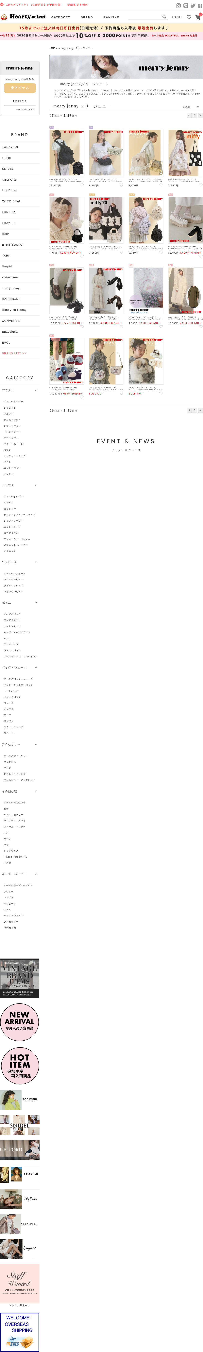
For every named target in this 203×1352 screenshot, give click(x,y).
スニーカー (10, 733)
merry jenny (11, 288)
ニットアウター (12, 468)
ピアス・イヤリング (15, 774)
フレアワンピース (13, 579)
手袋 (6, 832)
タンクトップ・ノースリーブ (19, 514)
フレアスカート (12, 620)
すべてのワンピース (15, 573)
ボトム (7, 909)
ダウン (7, 450)
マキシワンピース (13, 591)
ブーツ (7, 715)
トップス (9, 897)
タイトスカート (12, 626)
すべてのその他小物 (15, 802)
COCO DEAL (11, 201)
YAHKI (7, 255)
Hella (6, 234)
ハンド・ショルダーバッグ (18, 685)
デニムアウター (12, 419)
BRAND (87, 17)
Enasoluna (10, 331)
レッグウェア (11, 850)
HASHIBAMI (11, 299)
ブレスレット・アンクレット (19, 780)
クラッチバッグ (12, 697)
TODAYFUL (10, 146)
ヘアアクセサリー (13, 814)
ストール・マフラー (15, 826)
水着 (6, 845)
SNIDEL (8, 168)
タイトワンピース (13, 585)
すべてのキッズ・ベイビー (18, 885)
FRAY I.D (9, 223)
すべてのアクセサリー (16, 756)
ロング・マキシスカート (17, 632)
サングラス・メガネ (15, 820)
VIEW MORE (25, 109)
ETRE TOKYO (12, 244)
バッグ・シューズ (13, 915)
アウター (9, 891)
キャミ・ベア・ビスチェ (17, 539)
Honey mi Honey (14, 309)
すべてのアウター (13, 401)
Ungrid (7, 266)
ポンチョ (9, 474)
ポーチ (7, 839)
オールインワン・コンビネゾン (21, 656)
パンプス (9, 709)
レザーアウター (12, 426)
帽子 (6, 808)
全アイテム (20, 88)
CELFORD (9, 179)
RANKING (111, 17)
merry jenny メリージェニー (76, 48)
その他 (7, 863)
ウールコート (11, 438)
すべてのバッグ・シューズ (18, 679)
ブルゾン (9, 414)
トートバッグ (11, 691)
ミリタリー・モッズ (15, 456)
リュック (9, 703)
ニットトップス (12, 527)
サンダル (9, 721)
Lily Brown (10, 190)
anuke (6, 157)
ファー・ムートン (13, 444)
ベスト (7, 462)
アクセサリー (11, 921)
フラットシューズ (13, 727)
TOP (52, 48)
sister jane (10, 277)
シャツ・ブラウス (13, 520)
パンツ (7, 638)
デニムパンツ (11, 644)
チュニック (10, 551)
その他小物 (10, 927)
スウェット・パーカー (16, 545)
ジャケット (10, 407)
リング (7, 768)
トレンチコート (12, 432)
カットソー (10, 508)
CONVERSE (11, 320)
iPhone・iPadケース (15, 857)
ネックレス (10, 762)
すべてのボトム (12, 614)
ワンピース (10, 903)
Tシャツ (8, 502)
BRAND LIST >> (14, 353)
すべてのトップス (13, 496)
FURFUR (8, 212)
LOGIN (177, 17)
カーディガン (11, 532)
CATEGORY (61, 17)
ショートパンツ (12, 650)
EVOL (6, 342)
